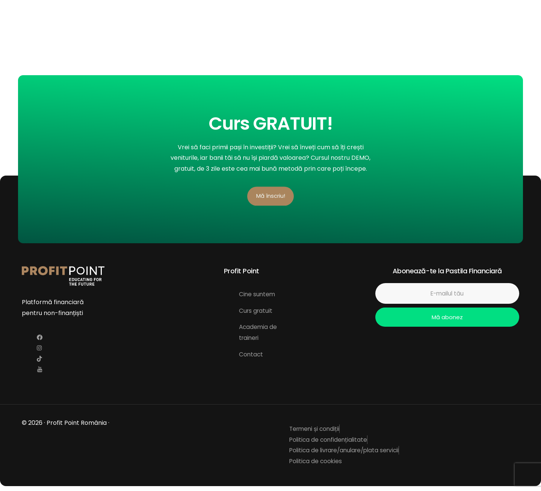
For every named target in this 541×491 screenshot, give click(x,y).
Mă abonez (447, 318)
